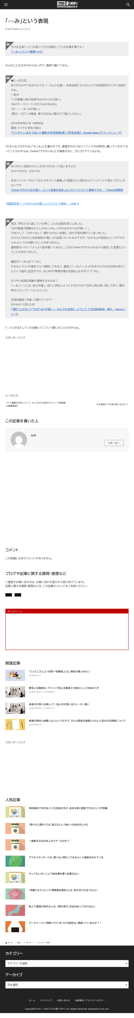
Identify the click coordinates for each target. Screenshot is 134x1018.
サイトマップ (46, 1005)
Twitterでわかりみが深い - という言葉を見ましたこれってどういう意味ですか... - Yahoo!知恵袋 (67, 190)
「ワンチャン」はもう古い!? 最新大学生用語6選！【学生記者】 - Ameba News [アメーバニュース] (66, 132)
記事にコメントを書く (21, 597)
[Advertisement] (30, 360)
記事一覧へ (114, 445)
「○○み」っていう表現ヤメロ (27, 51)
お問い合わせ (51, 597)
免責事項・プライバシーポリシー (90, 1005)
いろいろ (26, 29)
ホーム (32, 1005)
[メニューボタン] (6, 4)
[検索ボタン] (128, 4)
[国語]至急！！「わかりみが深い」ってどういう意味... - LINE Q (43, 203)
